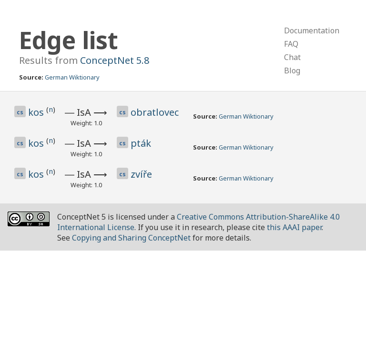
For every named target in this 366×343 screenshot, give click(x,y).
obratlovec (155, 112)
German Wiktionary (72, 77)
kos (37, 112)
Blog (292, 70)
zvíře (141, 174)
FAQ (291, 44)
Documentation (311, 30)
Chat (292, 57)
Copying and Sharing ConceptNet (131, 237)
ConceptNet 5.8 (114, 60)
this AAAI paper (294, 227)
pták (141, 143)
